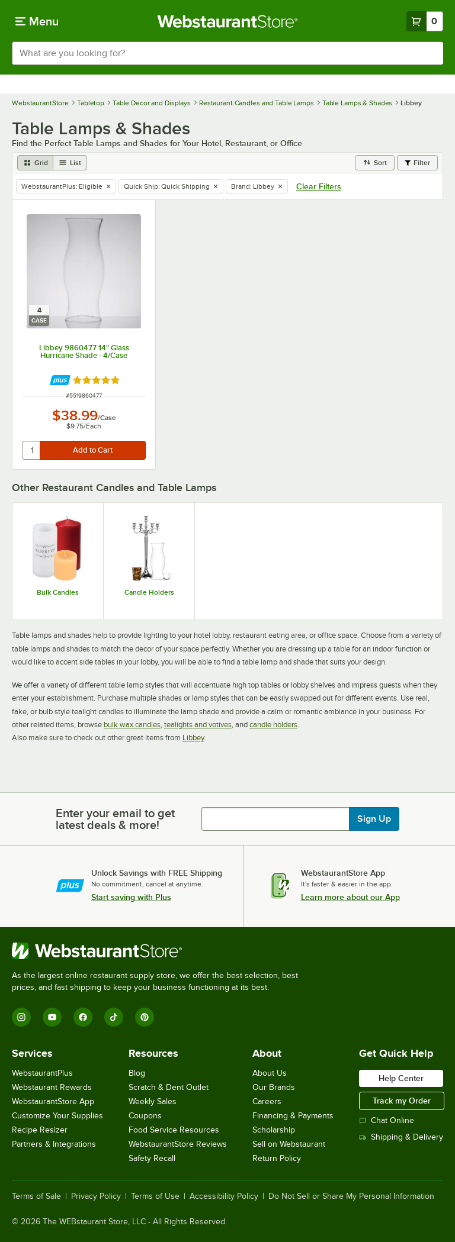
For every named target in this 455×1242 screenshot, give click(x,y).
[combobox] (227, 53)
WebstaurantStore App (53, 1101)
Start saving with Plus (131, 897)
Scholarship (273, 1129)
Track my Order (402, 1100)
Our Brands (273, 1087)
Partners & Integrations (54, 1144)
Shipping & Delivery (401, 1137)
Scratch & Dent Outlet (169, 1087)
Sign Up (374, 819)
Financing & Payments (293, 1115)
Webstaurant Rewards (52, 1087)
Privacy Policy (96, 1196)
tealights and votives (198, 724)
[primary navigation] (37, 21)
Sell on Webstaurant (288, 1144)
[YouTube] (52, 1017)
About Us (269, 1073)
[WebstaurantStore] (160, 950)
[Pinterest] (144, 1017)
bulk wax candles (132, 724)
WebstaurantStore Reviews (178, 1144)
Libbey (193, 737)
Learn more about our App (350, 897)
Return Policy (276, 1158)
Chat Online (386, 1120)
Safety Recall (152, 1158)
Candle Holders (149, 592)
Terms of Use (155, 1196)
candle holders (273, 724)
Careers (266, 1101)
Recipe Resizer (40, 1129)
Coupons (145, 1115)
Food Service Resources (174, 1129)
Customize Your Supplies (57, 1115)
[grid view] (35, 162)
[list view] (69, 162)
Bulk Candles (58, 592)
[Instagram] (21, 1017)
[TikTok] (113, 1017)
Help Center (401, 1078)
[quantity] (31, 450)
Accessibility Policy (224, 1196)
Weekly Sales (153, 1101)
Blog (137, 1073)
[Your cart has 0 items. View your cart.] (424, 21)
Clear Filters (318, 186)
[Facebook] (82, 1017)
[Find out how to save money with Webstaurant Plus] (60, 380)
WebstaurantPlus (42, 1073)
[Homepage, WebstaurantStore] (228, 21)
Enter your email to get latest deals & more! (115, 819)
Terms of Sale (36, 1196)
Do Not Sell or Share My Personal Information (351, 1196)
